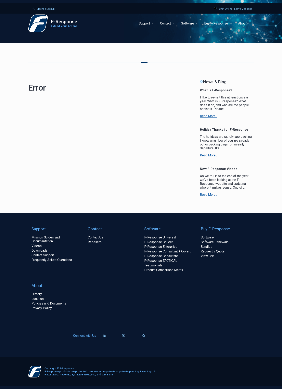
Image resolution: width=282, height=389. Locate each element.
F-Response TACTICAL (160, 261)
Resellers (95, 242)
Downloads (39, 250)
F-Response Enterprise (160, 247)
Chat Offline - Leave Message (233, 8)
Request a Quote (213, 251)
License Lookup (42, 8)
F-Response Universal (160, 237)
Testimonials (153, 265)
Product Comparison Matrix (163, 270)
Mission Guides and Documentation (45, 239)
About (242, 23)
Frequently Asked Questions (51, 260)
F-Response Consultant (161, 256)
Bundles (206, 247)
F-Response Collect (158, 242)
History (36, 294)
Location (37, 299)
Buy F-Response (216, 23)
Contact (166, 23)
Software (188, 23)
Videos (36, 246)
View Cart (207, 256)
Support (145, 23)
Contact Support (42, 255)
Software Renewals (215, 242)
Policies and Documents (48, 303)
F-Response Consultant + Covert (167, 251)
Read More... (208, 116)
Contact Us (95, 237)
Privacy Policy (41, 308)
